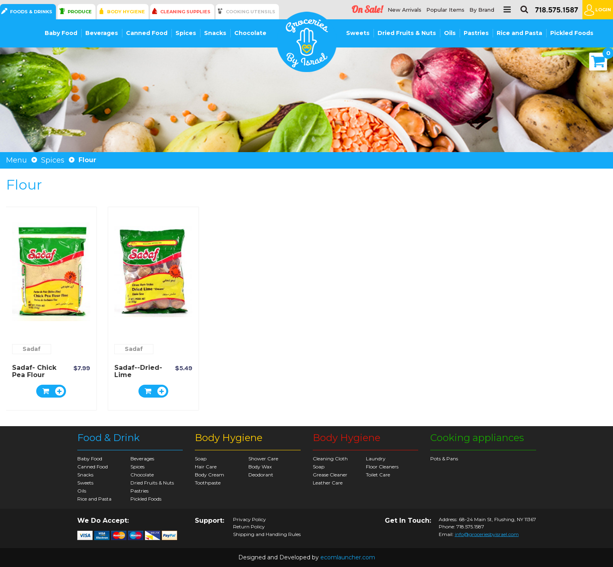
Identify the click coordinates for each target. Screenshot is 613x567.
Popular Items (445, 10)
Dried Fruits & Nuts (407, 33)
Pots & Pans (444, 459)
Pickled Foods (571, 33)
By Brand (481, 10)
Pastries (476, 33)
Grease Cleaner (330, 475)
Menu (16, 160)
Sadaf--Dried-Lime (138, 371)
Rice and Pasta (519, 33)
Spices (185, 33)
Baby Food (61, 33)
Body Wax (260, 467)
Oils (450, 33)
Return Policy (249, 527)
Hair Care (206, 467)
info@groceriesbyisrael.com (487, 534)
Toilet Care (378, 475)
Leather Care (328, 483)
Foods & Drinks (31, 11)
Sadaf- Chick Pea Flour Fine (34, 375)
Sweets (357, 33)
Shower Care (263, 459)
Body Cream (209, 475)
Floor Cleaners (382, 467)
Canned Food (146, 33)
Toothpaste (208, 483)
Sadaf (32, 349)
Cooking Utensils (250, 11)
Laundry (376, 459)
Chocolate (250, 33)
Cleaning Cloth (330, 459)
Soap (200, 459)
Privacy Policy (249, 519)
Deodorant (260, 475)
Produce (80, 11)
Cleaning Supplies (185, 11)
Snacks (215, 33)
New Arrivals (404, 10)
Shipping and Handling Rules (267, 534)
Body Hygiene (126, 11)
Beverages (101, 33)
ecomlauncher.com (347, 557)
